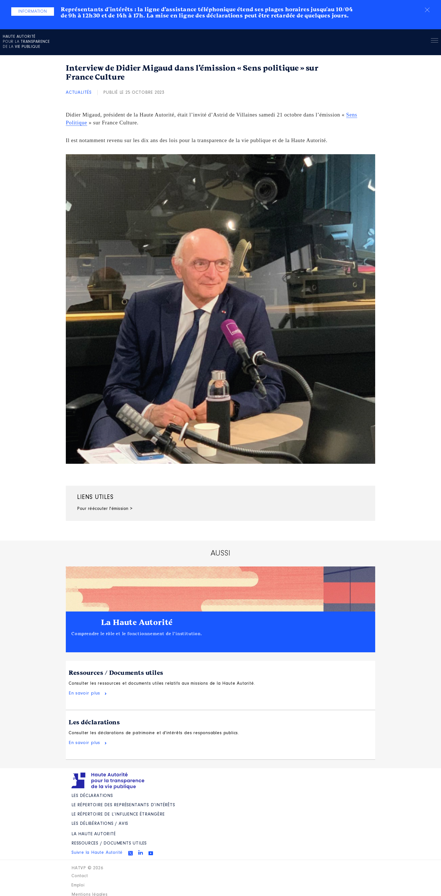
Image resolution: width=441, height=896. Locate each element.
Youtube (150, 863)
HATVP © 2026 (87, 878)
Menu (434, 41)
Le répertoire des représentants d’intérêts (123, 815)
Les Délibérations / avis (99, 834)
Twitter (130, 863)
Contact (79, 886)
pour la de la (26, 42)
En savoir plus (84, 698)
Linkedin (140, 862)
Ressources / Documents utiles (116, 673)
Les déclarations (94, 727)
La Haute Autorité (137, 622)
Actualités (79, 92)
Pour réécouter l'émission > (105, 509)
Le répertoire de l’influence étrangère (118, 824)
